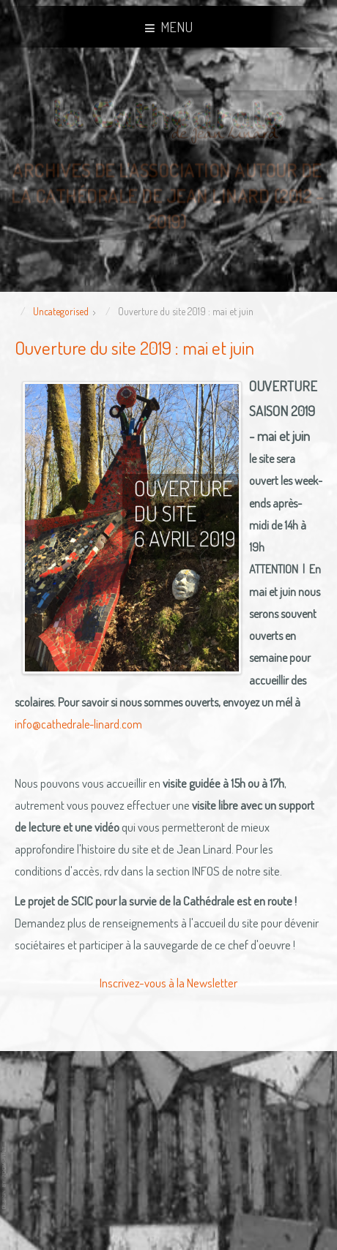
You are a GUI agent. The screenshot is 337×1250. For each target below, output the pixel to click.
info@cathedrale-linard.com (78, 724)
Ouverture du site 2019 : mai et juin (134, 347)
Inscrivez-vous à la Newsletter (168, 982)
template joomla (5, 1177)
